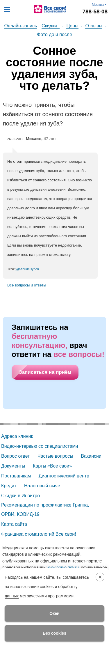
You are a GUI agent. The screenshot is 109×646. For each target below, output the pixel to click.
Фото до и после (54, 34)
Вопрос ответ (15, 456)
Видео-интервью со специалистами (39, 446)
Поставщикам (16, 475)
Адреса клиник (17, 436)
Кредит (8, 485)
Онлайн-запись (20, 25)
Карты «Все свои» (52, 465)
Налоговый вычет (43, 485)
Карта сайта (14, 524)
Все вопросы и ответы (26, 285)
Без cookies (54, 633)
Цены (72, 25)
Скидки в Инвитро (20, 495)
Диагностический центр (64, 475)
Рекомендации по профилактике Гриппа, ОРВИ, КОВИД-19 (45, 509)
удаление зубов (27, 269)
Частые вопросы (55, 456)
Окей (54, 613)
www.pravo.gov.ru (63, 567)
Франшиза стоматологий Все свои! (38, 534)
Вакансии (91, 456)
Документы (13, 465)
